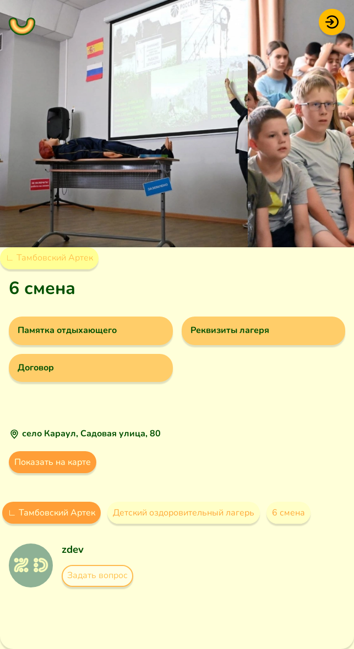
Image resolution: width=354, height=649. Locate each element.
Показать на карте (52, 462)
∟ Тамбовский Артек (49, 258)
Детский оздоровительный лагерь (183, 513)
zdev (73, 549)
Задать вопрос (97, 575)
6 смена (288, 513)
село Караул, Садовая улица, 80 (91, 434)
